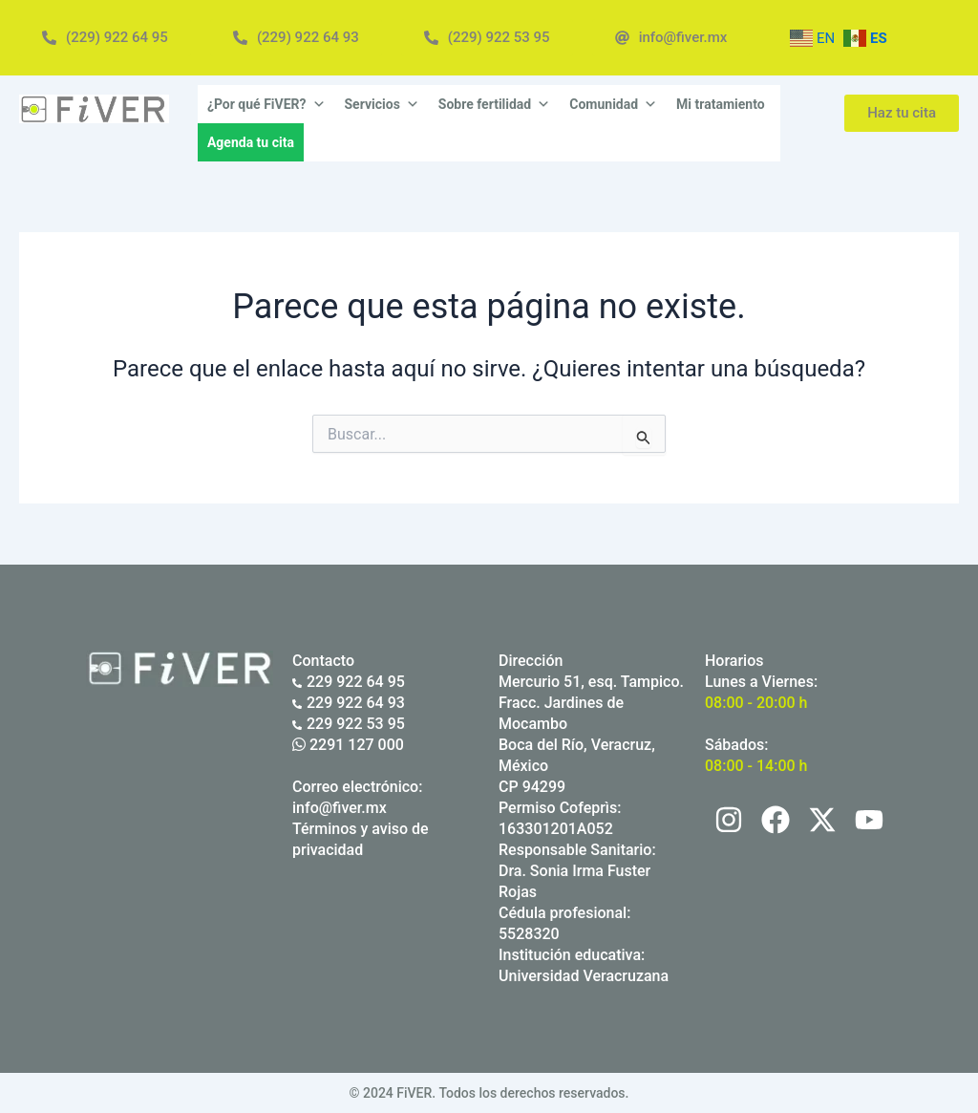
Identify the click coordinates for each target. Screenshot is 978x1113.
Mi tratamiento (720, 104)
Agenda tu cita (250, 142)
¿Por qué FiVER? (266, 104)
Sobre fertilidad (494, 104)
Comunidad (613, 104)
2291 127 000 (348, 745)
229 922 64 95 (348, 682)
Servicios (382, 104)
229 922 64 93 (348, 703)
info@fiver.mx (339, 808)
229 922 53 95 (348, 724)
